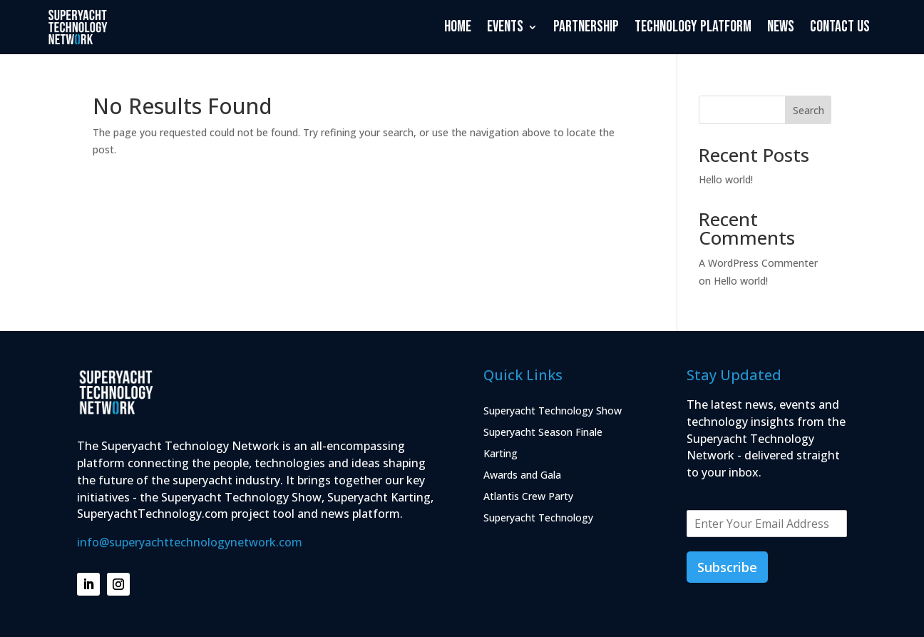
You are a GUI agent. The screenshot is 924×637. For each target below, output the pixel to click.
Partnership (586, 26)
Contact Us (840, 26)
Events (505, 26)
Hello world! (726, 179)
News (780, 26)
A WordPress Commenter (758, 263)
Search (808, 110)
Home (457, 26)
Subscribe (727, 567)
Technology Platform (693, 26)
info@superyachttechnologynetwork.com (189, 542)
